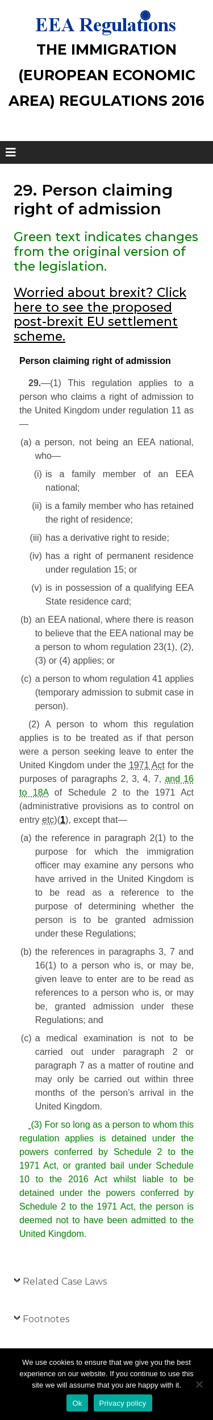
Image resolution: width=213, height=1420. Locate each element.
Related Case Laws (65, 1281)
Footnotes (46, 1319)
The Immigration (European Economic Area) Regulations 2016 (106, 75)
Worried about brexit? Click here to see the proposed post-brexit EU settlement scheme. (100, 314)
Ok (77, 1403)
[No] (198, 1384)
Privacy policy (123, 1403)
